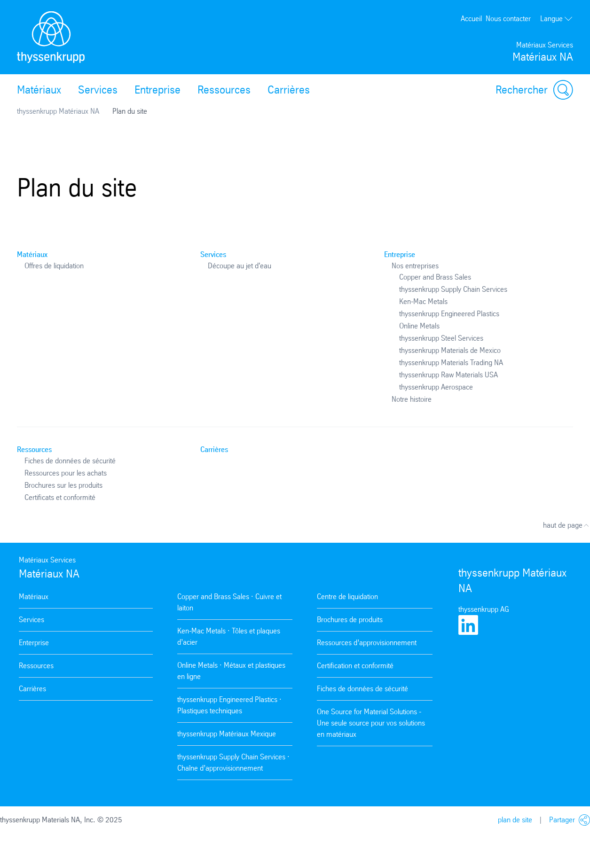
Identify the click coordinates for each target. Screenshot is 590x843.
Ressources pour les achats (65, 472)
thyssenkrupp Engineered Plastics (449, 313)
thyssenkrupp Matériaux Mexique (226, 733)
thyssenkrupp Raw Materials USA (448, 374)
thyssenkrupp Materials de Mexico (450, 350)
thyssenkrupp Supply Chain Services (453, 289)
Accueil (471, 18)
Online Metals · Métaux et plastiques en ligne (231, 671)
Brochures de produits (350, 619)
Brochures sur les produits (63, 485)
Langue (556, 18)
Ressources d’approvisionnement (367, 642)
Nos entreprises (415, 265)
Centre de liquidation (347, 596)
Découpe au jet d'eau (239, 265)
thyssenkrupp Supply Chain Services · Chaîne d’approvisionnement (233, 762)
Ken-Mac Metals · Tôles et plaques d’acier (228, 636)
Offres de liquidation (54, 265)
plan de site (515, 819)
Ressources (224, 89)
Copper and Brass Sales (435, 277)
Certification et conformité (355, 665)
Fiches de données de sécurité (70, 460)
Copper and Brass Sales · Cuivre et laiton (229, 602)
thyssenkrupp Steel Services (441, 338)
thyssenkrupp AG (483, 609)
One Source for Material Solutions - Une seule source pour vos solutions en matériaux (371, 723)
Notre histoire (412, 399)
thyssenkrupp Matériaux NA (58, 111)
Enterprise (34, 642)
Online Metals (419, 325)
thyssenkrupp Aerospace (436, 386)
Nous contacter (508, 18)
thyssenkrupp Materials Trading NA (451, 362)
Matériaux (39, 89)
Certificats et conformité (59, 497)
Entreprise (157, 89)
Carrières (288, 89)
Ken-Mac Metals (423, 301)
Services (98, 89)
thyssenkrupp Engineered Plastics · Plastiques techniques (229, 705)
